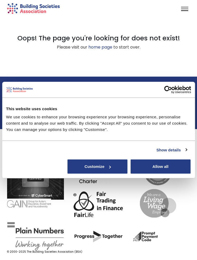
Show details (168, 149)
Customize (97, 166)
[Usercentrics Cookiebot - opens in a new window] (168, 89)
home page (100, 47)
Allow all (161, 166)
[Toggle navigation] (184, 9)
